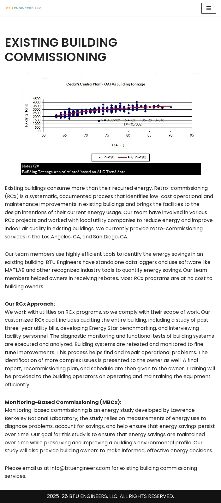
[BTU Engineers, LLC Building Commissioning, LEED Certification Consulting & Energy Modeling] (24, 8)
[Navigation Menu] (208, 8)
